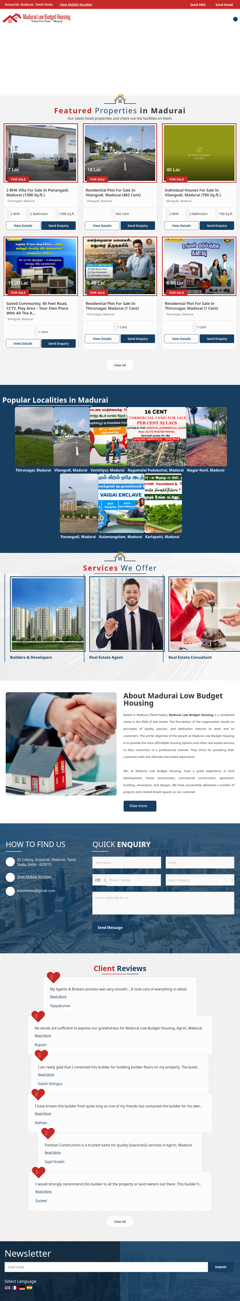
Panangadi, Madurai (78, 536)
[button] (76, 4)
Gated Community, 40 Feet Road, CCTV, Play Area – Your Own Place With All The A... (37, 308)
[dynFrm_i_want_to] (200, 880)
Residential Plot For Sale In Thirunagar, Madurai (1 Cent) (112, 306)
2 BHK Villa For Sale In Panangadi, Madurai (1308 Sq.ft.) (37, 192)
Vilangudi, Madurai (70, 470)
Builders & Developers (31, 657)
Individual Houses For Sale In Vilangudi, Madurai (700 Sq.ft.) (193, 192)
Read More (58, 996)
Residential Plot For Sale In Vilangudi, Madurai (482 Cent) (113, 192)
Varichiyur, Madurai (107, 470)
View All (120, 365)
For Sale (18, 179)
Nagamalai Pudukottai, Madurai (156, 470)
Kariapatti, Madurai (162, 536)
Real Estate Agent (106, 657)
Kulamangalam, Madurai (120, 536)
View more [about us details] (138, 805)
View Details (22, 225)
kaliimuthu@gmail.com (36, 890)
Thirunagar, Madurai (33, 470)
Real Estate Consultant (190, 657)
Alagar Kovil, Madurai (205, 470)
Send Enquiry (58, 225)
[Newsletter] (106, 1267)
